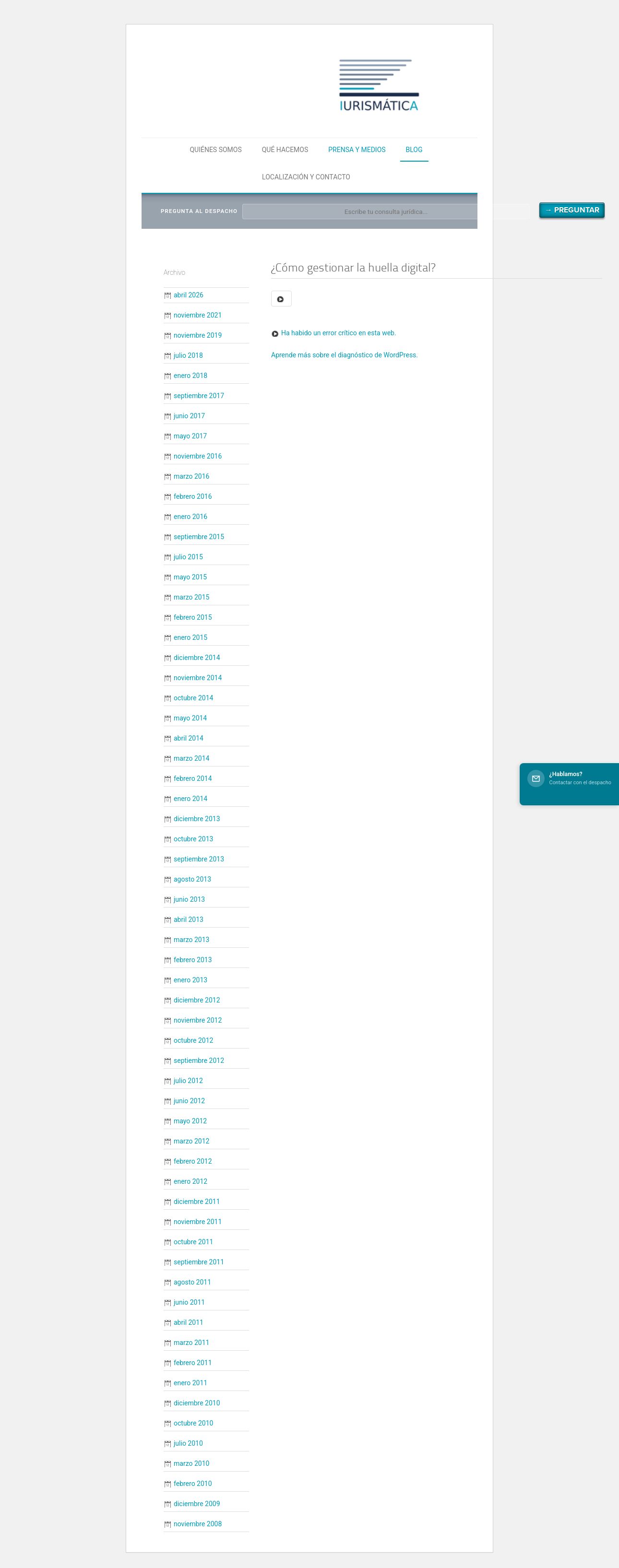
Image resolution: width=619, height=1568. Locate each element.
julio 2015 (188, 557)
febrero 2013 (193, 960)
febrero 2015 (193, 617)
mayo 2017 (190, 436)
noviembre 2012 (198, 1020)
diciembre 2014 (197, 657)
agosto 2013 (192, 879)
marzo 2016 (191, 476)
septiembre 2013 (199, 859)
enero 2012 (190, 1181)
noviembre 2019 (198, 335)
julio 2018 (188, 355)
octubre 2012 (193, 1040)
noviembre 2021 (198, 315)
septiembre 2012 (199, 1060)
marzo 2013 (191, 939)
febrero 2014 (193, 778)
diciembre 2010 (197, 1403)
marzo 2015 (191, 597)
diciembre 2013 (197, 819)
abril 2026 (188, 295)
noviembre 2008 (198, 1524)
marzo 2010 (191, 1463)
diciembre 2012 (197, 1000)
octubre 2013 (193, 839)
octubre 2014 (193, 698)
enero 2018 (190, 375)
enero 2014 (190, 798)
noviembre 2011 (198, 1222)
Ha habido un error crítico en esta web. (338, 333)
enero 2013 (190, 980)
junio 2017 (189, 416)
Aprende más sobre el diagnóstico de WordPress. (344, 355)
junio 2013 (189, 899)
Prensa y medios (356, 149)
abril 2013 (188, 919)
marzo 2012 (191, 1141)
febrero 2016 (193, 496)
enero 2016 (190, 516)
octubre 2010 (193, 1423)
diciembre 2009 (197, 1504)
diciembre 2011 (197, 1201)
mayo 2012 (190, 1121)
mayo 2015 (190, 577)
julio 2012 (188, 1081)
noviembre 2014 (198, 678)
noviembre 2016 (198, 456)
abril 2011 (188, 1322)
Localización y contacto (306, 177)
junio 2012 (189, 1101)
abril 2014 (188, 738)
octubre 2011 (193, 1242)
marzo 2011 (191, 1342)
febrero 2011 (193, 1363)
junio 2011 (189, 1302)
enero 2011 (190, 1383)
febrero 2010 (193, 1483)
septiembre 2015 (199, 537)
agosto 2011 (192, 1282)
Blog (414, 149)
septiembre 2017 (199, 396)
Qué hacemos (285, 149)
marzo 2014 (191, 758)
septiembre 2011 (199, 1262)
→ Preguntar (572, 210)
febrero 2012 (193, 1161)
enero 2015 (190, 637)
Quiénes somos (215, 149)
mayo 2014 (190, 718)
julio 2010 (188, 1443)
